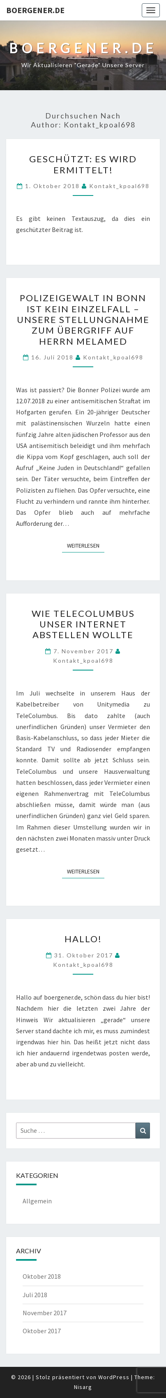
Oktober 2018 (42, 1276)
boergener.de (35, 10)
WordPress (113, 1377)
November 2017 (45, 1313)
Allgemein (37, 1201)
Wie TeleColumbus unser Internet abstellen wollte (83, 624)
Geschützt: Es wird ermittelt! (83, 164)
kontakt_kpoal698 (119, 185)
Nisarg (83, 1387)
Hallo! (83, 938)
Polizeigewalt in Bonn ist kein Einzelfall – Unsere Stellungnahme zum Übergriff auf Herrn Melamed (83, 319)
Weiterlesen (85, 545)
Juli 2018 (35, 1295)
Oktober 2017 (42, 1331)
